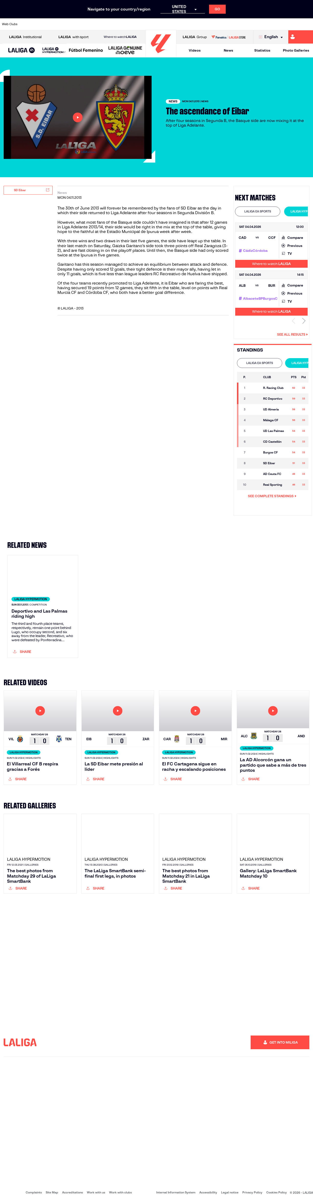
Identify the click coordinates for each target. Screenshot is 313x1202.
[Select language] (272, 37)
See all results (292, 334)
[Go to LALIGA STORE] (228, 37)
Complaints (34, 1192)
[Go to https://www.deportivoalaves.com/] (72, 24)
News (228, 50)
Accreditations (72, 1192)
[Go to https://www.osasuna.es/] (57, 24)
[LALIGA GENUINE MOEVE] (125, 51)
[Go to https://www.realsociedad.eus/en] (263, 24)
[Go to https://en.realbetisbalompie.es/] (219, 24)
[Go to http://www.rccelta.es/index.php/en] (175, 24)
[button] (21, 50)
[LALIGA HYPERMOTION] (54, 50)
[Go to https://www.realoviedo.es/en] (248, 24)
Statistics (262, 50)
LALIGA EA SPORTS (257, 211)
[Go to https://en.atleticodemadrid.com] (43, 24)
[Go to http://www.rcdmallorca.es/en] (204, 24)
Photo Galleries (296, 50)
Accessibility (208, 1192)
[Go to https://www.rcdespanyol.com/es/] (190, 24)
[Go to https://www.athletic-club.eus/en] (28, 24)
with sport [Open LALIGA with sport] (73, 37)
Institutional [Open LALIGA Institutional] (25, 37)
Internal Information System (175, 1192)
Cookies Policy (276, 1192)
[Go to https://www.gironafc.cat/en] (131, 24)
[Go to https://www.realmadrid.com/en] (234, 24)
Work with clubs (120, 1192)
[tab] (257, 211)
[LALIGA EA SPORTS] (21, 51)
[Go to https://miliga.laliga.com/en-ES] (300, 37)
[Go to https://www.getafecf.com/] (116, 24)
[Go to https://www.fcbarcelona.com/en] (101, 24)
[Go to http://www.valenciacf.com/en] (292, 24)
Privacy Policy (252, 1192)
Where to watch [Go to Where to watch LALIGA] (120, 37)
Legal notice (229, 1192)
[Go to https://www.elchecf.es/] (87, 24)
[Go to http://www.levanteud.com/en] (145, 24)
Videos (195, 50)
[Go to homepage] (161, 55)
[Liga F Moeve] (86, 51)
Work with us (96, 1192)
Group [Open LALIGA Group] (195, 37)
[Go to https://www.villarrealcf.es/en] (307, 24)
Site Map (52, 1192)
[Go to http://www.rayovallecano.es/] (160, 24)
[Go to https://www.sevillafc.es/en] (278, 24)
